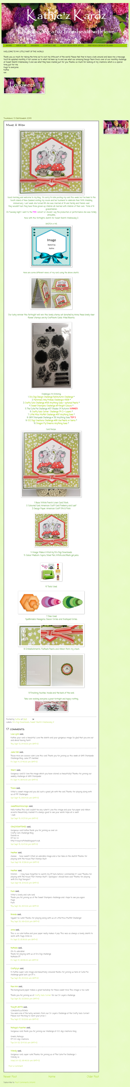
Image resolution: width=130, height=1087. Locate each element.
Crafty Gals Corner (43, 995)
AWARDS (35, 45)
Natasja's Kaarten (18, 1027)
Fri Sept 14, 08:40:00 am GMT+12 (24, 779)
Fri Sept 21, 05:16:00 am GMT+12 (24, 939)
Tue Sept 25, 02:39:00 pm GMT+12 (25, 998)
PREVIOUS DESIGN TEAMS (100, 45)
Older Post (93, 1077)
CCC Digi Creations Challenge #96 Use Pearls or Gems (51, 420)
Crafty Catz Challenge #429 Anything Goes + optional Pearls (51, 402)
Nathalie (14, 948)
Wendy (14, 1050)
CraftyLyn (15, 968)
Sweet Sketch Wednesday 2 (42, 722)
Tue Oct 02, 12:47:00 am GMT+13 (24, 1042)
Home (52, 1077)
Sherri (13, 770)
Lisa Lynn (15, 734)
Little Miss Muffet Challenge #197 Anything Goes (51, 414)
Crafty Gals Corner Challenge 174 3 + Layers (51, 411)
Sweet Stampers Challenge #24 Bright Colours (51, 405)
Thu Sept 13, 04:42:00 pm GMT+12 (25, 743)
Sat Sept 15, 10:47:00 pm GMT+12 (24, 844)
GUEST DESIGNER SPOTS (72, 45)
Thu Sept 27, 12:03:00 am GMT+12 (24, 1019)
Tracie (13, 788)
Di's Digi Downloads (21, 722)
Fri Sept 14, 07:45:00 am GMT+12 (24, 761)
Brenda (14, 914)
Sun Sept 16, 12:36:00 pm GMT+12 (25, 862)
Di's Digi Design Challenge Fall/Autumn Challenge (51, 397)
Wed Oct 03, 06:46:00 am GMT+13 (25, 1060)
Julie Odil (15, 752)
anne (13, 929)
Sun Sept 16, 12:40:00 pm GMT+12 (25, 883)
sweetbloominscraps (19, 806)
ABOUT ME (21, 45)
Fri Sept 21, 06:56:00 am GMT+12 (24, 960)
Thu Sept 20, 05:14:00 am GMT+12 (25, 906)
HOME (9, 45)
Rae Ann (14, 986)
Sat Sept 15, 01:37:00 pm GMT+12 (24, 818)
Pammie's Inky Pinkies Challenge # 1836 (51, 399)
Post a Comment (16, 1066)
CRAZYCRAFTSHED (18, 826)
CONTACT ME (49, 45)
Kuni (13, 891)
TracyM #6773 (17, 1007)
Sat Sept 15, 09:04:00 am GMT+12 (25, 797)
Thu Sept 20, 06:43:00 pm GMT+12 (25, 921)
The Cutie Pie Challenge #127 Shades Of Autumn (48, 408)
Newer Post (10, 1077)
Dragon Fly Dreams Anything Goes (51, 423)
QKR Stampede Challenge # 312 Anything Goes (49, 417)
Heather (14, 852)
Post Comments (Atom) (25, 1082)
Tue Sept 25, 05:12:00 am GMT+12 (25, 978)
